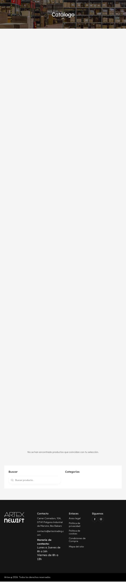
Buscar (12, 481)
